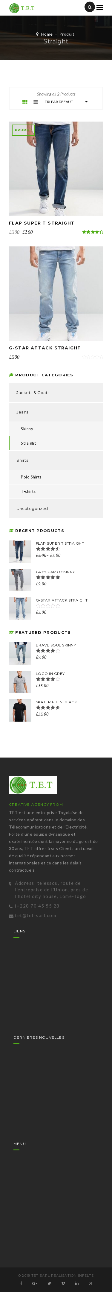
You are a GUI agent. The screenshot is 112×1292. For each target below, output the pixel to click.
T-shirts (28, 491)
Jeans (22, 412)
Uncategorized (32, 508)
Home (47, 34)
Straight (28, 443)
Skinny (27, 428)
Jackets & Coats (33, 392)
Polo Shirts (31, 477)
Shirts (22, 460)
